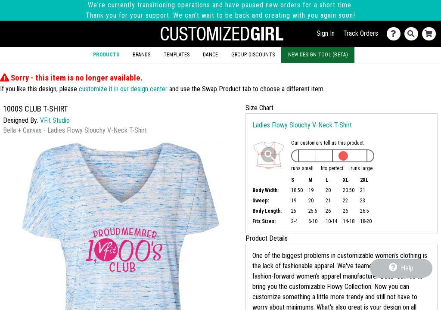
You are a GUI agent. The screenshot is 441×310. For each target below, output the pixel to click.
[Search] (413, 33)
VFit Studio (55, 120)
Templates (177, 55)
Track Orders (360, 33)
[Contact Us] (395, 33)
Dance (210, 55)
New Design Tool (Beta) (318, 55)
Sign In (326, 33)
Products (106, 55)
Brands (142, 55)
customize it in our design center (123, 89)
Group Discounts (253, 55)
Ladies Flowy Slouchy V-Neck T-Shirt (302, 125)
